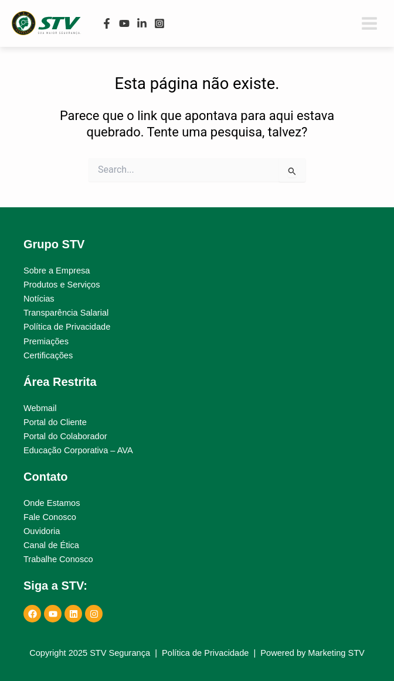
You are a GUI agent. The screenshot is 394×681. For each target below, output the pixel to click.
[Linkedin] (142, 23)
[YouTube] (124, 23)
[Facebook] (106, 23)
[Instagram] (159, 23)
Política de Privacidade (205, 653)
